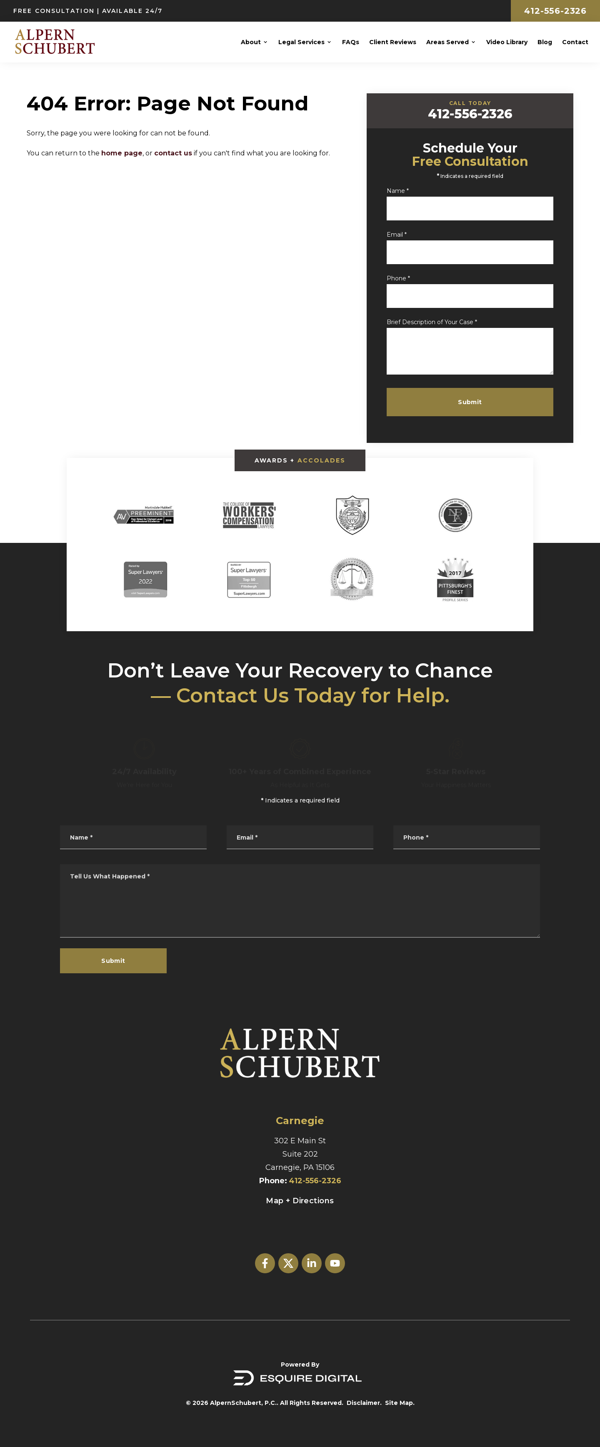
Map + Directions (300, 1200)
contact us (173, 153)
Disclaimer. (364, 1403)
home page (121, 153)
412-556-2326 (555, 11)
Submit (475, 402)
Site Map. (400, 1403)
